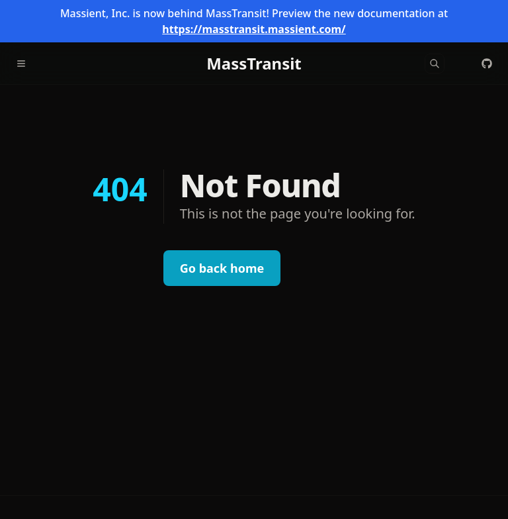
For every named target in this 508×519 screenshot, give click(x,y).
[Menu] (26, 63)
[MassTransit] (254, 63)
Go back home (222, 268)
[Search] (434, 63)
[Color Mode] (460, 63)
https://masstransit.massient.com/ (253, 29)
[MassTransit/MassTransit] (487, 63)
